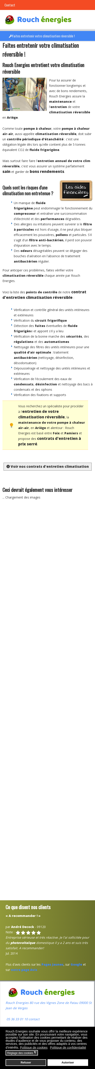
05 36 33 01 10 (17, 1019)
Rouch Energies (18, 1003)
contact (34, 1019)
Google (76, 964)
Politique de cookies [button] (34, 1047)
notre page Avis (24, 970)
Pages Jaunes (52, 964)
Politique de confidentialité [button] (68, 1047)
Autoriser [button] (67, 1062)
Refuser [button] (26, 1062)
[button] (90, 36)
